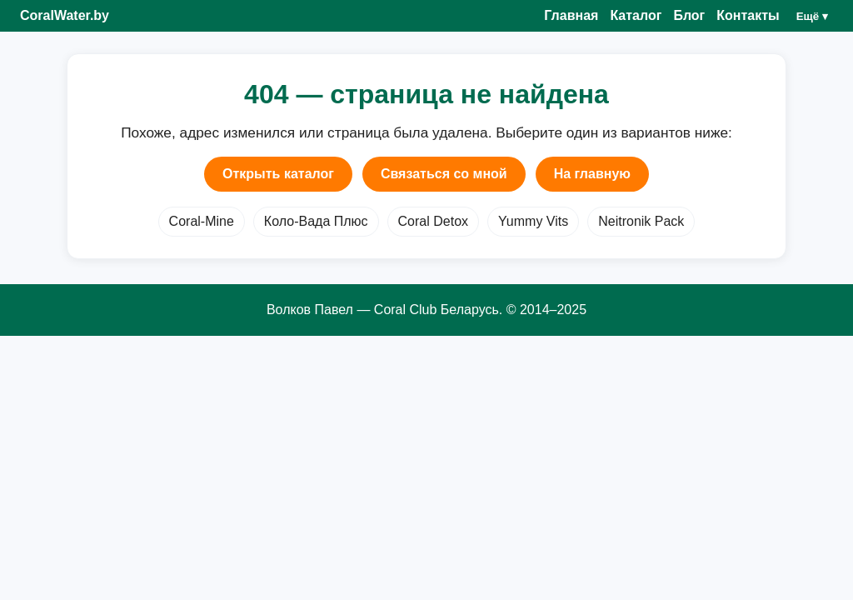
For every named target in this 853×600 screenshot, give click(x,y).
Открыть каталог (278, 174)
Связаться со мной (444, 174)
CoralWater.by (64, 15)
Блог (689, 15)
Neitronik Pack (641, 221)
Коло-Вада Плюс (316, 221)
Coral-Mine (201, 221)
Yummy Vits (533, 221)
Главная (571, 15)
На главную (592, 174)
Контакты (747, 15)
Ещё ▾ (812, 16)
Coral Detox (433, 221)
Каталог (635, 15)
